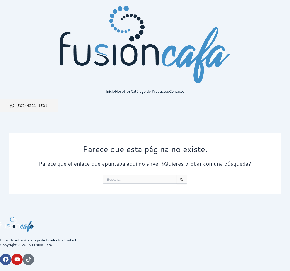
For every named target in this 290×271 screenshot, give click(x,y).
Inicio (110, 91)
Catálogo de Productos (149, 91)
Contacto (176, 91)
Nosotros (123, 91)
